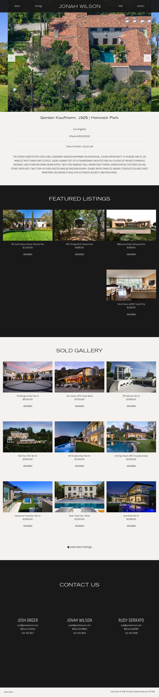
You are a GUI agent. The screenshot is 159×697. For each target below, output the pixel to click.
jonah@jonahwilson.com (79, 625)
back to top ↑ (9, 692)
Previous (11, 58)
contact (140, 6)
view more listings (79, 547)
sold (120, 6)
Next (147, 58)
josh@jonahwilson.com (27, 625)
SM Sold (152, 691)
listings (38, 6)
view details (27, 254)
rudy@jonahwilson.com (131, 625)
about (17, 6)
